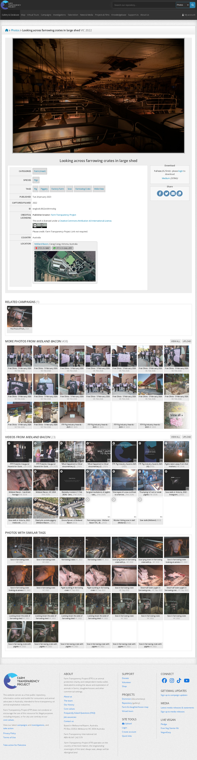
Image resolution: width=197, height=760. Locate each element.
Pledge (164, 720)
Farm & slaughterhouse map (135, 703)
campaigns (22, 721)
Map (23, 14)
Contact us (69, 717)
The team (68, 696)
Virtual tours (127, 707)
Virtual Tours (33, 14)
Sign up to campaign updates (174, 691)
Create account (129, 727)
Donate (125, 674)
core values (8, 715)
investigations (38, 721)
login (180, 170)
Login (124, 723)
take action (8, 724)
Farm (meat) (40, 171)
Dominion (133, 694)
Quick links (127, 732)
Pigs (36, 180)
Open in (42, 248)
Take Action (73, 14)
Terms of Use (9, 733)
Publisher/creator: (41, 214)
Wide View (99, 188)
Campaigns (46, 14)
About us (68, 692)
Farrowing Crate (82, 188)
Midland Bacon (41, 243)
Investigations (59, 14)
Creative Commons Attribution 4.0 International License (85, 220)
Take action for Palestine (14, 741)
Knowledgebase (118, 14)
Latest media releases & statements (177, 703)
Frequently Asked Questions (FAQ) (79, 709)
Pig (35, 188)
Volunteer (126, 678)
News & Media (86, 14)
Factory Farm (57, 188)
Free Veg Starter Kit (170, 724)
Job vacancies (70, 713)
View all (175, 337)
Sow (70, 188)
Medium (166, 178)
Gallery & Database (10, 14)
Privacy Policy (9, 729)
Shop (124, 682)
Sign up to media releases (173, 707)
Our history (69, 700)
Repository (131, 699)
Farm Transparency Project (63, 214)
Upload (187, 337)
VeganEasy (166, 728)
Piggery (44, 188)
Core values (69, 705)
